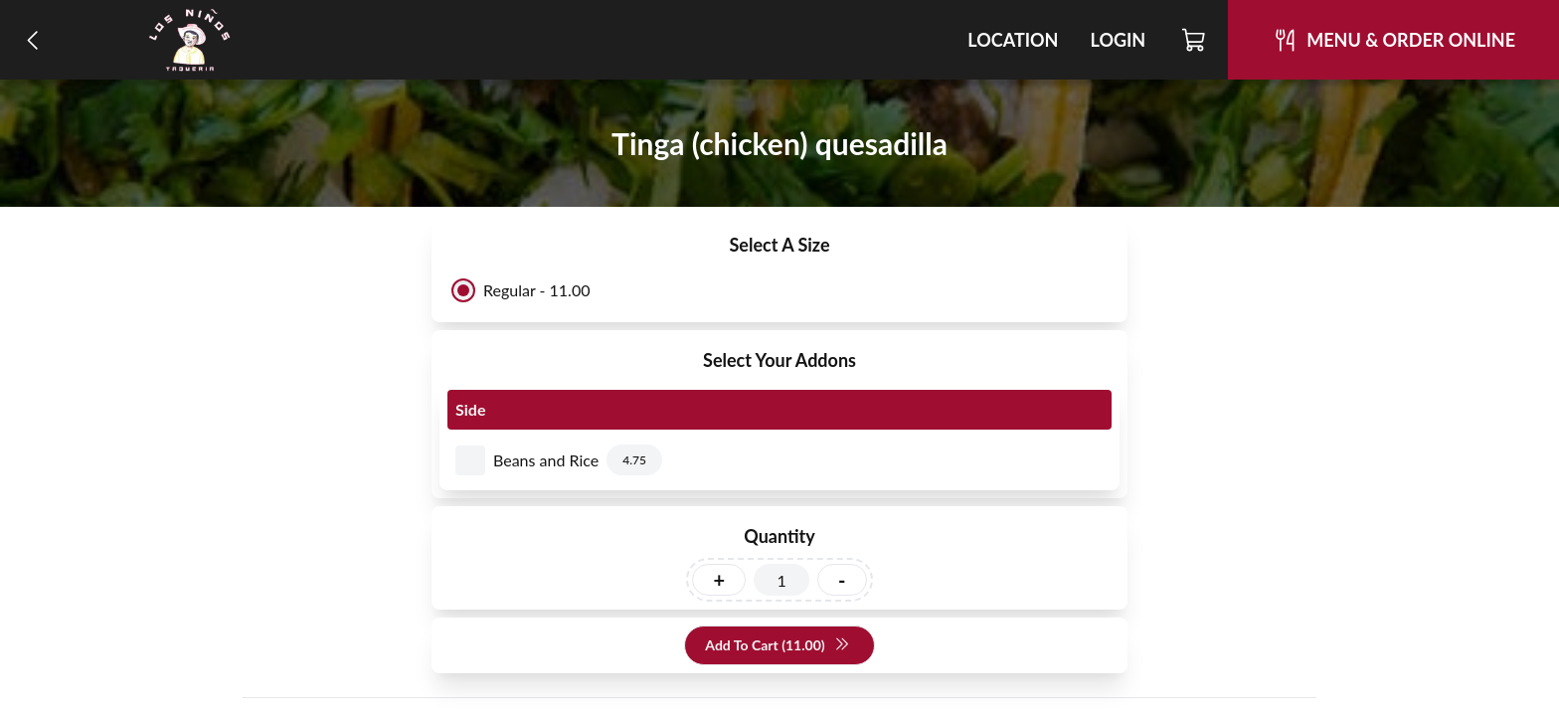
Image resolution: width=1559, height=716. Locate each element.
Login (1117, 40)
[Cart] (1194, 40)
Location (1012, 40)
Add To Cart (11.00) (777, 645)
